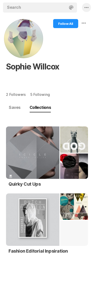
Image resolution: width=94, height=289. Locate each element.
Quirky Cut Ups (25, 184)
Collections (40, 107)
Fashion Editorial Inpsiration (38, 251)
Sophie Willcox (32, 66)
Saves (15, 107)
